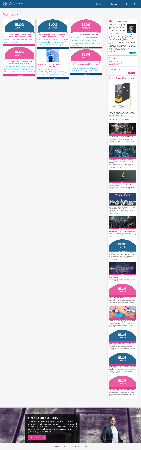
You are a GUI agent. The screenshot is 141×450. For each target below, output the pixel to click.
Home (98, 4)
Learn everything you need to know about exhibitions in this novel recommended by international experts (122, 113)
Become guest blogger (118, 63)
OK (131, 73)
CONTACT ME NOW (37, 438)
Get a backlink (114, 64)
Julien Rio (70, 446)
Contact (114, 4)
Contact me (114, 61)
